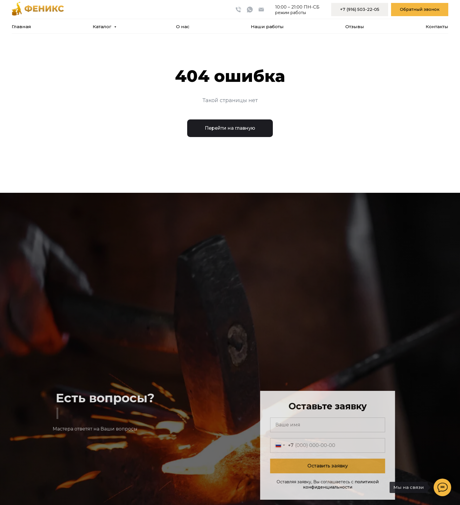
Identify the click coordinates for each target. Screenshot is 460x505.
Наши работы (267, 26)
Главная (21, 26)
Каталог (103, 26)
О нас (183, 26)
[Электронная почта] (261, 9)
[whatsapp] (249, 9)
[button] (419, 9)
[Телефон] (238, 9)
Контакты (437, 26)
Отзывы (354, 26)
